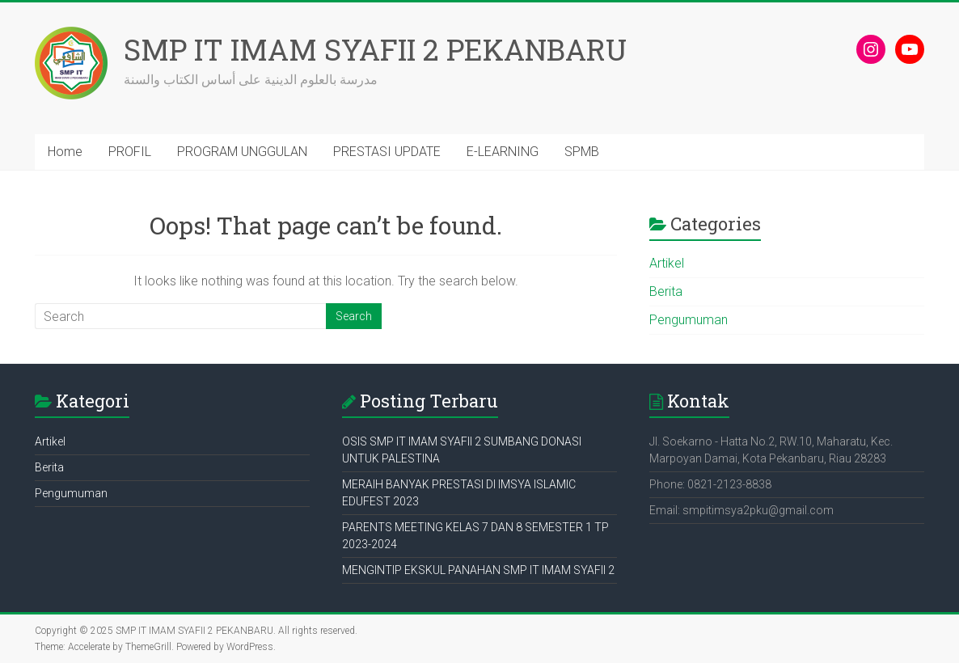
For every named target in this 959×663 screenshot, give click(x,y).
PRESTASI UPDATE (387, 151)
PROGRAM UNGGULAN (242, 151)
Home (65, 151)
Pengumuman (688, 319)
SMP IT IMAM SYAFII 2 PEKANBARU (375, 49)
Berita (665, 291)
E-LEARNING (503, 151)
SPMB (581, 151)
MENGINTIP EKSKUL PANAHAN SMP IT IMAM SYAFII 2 (478, 570)
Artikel (666, 263)
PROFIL (129, 151)
